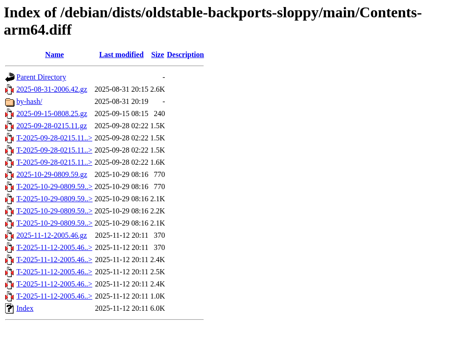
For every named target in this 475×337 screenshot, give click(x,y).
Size (157, 55)
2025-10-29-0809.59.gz (51, 174)
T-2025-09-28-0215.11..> (54, 138)
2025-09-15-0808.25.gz (51, 113)
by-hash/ (29, 101)
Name (54, 55)
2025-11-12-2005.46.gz (51, 235)
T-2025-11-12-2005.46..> (54, 247)
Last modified (121, 55)
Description (185, 55)
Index (24, 308)
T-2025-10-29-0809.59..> (54, 186)
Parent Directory (41, 77)
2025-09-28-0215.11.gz (51, 126)
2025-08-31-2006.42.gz (51, 89)
